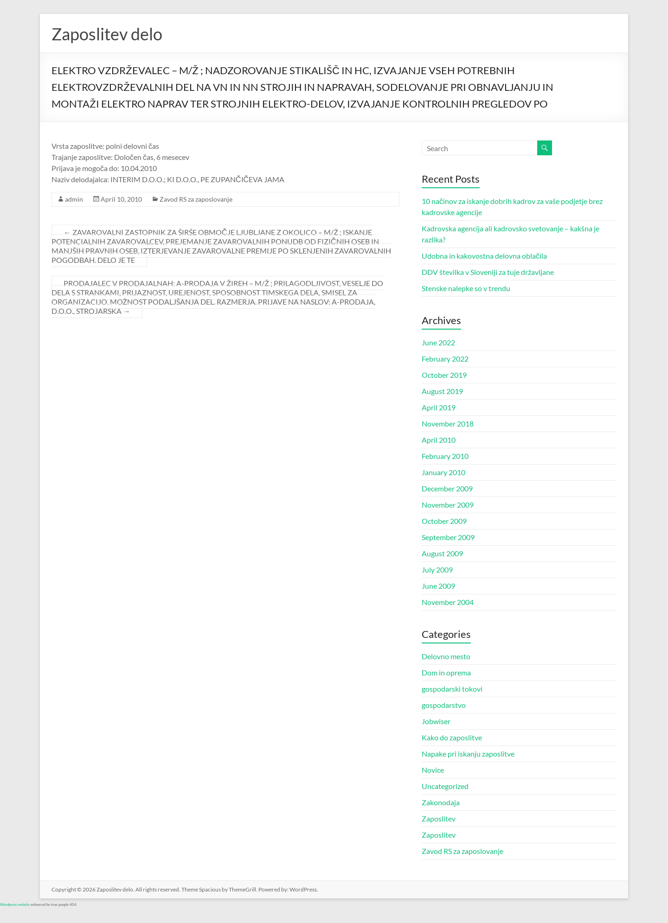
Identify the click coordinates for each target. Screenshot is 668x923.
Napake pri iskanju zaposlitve (468, 753)
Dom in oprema (446, 672)
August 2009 (442, 553)
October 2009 (444, 520)
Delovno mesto (446, 656)
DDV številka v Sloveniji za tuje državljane (488, 271)
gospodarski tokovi (452, 688)
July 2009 (437, 569)
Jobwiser (436, 721)
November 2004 (448, 602)
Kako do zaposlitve (452, 737)
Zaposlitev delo (106, 34)
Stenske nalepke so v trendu (466, 288)
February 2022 (445, 358)
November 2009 (448, 504)
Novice (433, 769)
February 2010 (445, 456)
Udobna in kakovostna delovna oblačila (484, 255)
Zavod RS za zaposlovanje (196, 199)
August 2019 (442, 391)
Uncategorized (445, 786)
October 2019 (444, 374)
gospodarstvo (444, 704)
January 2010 (443, 472)
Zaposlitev (439, 818)
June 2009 (438, 585)
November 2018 (448, 423)
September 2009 (448, 537)
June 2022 (438, 342)
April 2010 (439, 439)
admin (74, 199)
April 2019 (439, 407)
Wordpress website (15, 904)
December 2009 (447, 488)
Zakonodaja (441, 802)
